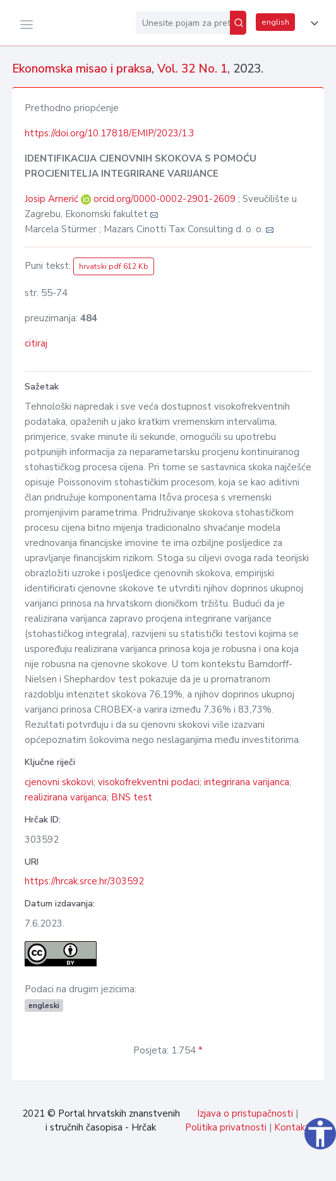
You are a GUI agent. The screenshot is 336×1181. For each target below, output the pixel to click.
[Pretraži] (238, 23)
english (275, 22)
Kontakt (291, 1127)
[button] (312, 23)
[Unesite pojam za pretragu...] (183, 23)
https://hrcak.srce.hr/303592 (84, 881)
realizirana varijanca (66, 797)
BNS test (131, 797)
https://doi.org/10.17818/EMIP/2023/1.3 (110, 133)
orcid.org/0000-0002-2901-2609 (164, 199)
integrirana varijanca (246, 782)
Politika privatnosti (226, 1127)
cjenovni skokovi (59, 782)
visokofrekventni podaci (149, 782)
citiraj (36, 343)
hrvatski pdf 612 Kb (113, 266)
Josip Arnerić (53, 199)
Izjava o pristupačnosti (245, 1113)
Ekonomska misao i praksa (82, 69)
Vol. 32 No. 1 (192, 69)
